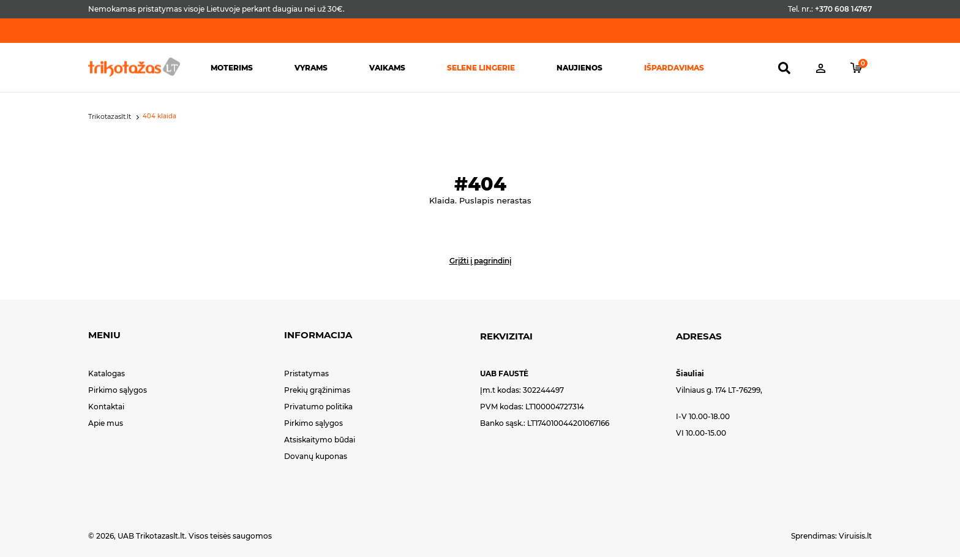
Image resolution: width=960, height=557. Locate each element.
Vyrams (311, 67)
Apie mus (105, 423)
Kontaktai (106, 406)
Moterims (232, 67)
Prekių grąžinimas (317, 390)
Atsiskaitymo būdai (319, 439)
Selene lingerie (481, 67)
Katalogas (106, 373)
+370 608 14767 (843, 8)
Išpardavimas (674, 67)
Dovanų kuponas (315, 456)
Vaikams (387, 67)
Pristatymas (306, 373)
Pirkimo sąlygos (117, 390)
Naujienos (579, 67)
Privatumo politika (318, 406)
